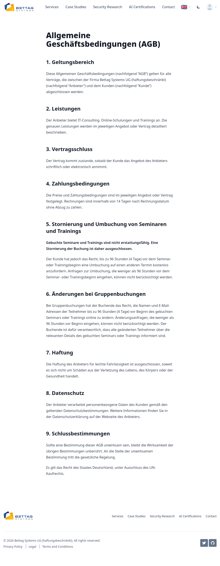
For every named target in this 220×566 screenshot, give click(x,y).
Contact (168, 7)
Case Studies (76, 7)
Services (51, 7)
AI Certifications (142, 7)
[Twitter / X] (204, 543)
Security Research (107, 7)
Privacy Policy (13, 546)
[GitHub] (213, 543)
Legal (33, 546)
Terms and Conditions (57, 546)
